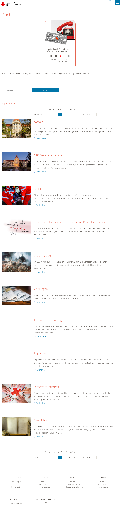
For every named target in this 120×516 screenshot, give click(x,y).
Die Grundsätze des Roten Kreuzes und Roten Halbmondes (70, 222)
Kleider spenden (45, 484)
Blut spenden (45, 487)
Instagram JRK (16, 503)
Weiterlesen (41, 138)
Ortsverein (17, 484)
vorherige (38, 114)
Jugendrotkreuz (74, 484)
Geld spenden (45, 481)
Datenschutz (103, 484)
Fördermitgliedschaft (46, 387)
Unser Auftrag (42, 255)
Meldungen (41, 289)
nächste (86, 114)
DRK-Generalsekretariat (48, 155)
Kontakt (38, 122)
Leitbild (38, 189)
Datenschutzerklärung (48, 320)
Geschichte (40, 420)
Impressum (41, 353)
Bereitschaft (74, 481)
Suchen (45, 90)
